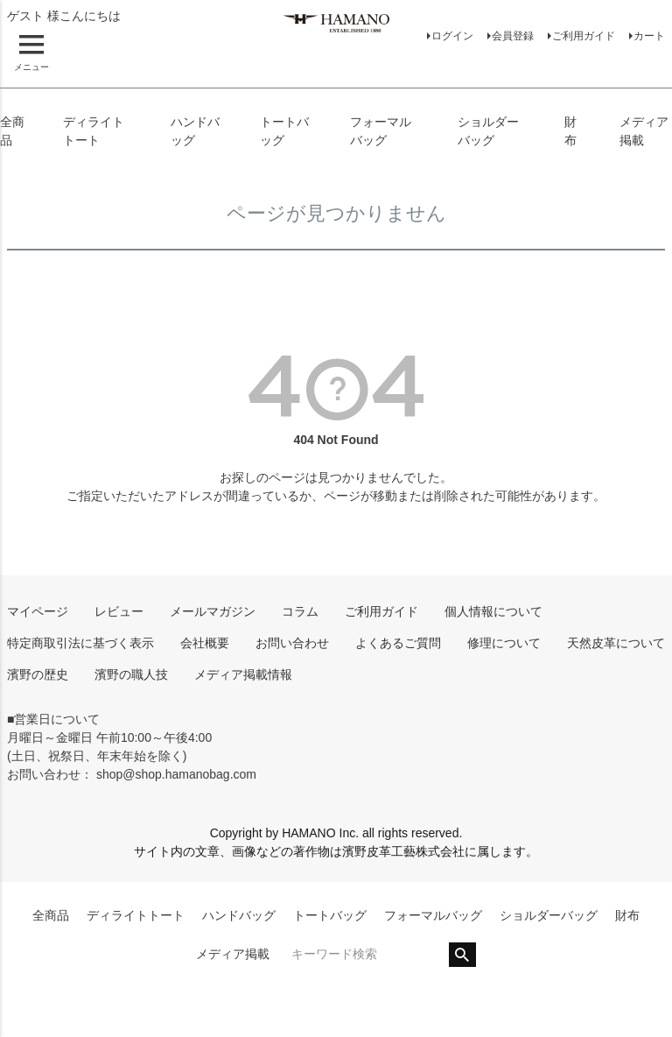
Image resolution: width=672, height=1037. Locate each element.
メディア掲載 (233, 954)
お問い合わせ (292, 643)
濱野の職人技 (131, 674)
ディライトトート (136, 915)
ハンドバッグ (239, 915)
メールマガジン (213, 611)
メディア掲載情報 (243, 674)
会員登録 (513, 36)
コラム (300, 611)
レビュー (119, 611)
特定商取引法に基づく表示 (80, 643)
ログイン (452, 36)
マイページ (37, 611)
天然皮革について (616, 643)
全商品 (50, 915)
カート (649, 36)
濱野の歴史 (37, 674)
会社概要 (204, 643)
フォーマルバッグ (433, 915)
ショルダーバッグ (549, 915)
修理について (504, 643)
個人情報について (493, 611)
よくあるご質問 (398, 643)
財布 (627, 915)
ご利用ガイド (583, 36)
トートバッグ (330, 915)
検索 (462, 954)
